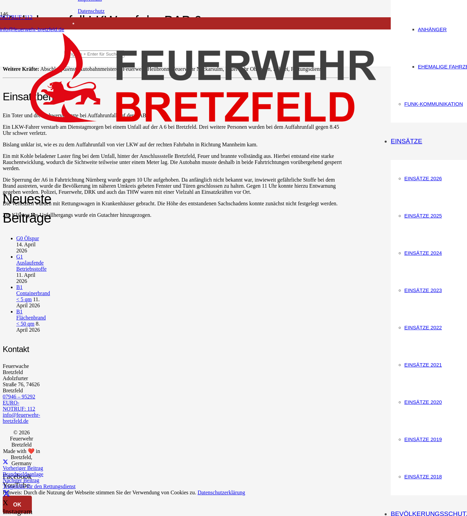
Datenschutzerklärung (221, 492)
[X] (6, 494)
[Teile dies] (5, 462)
